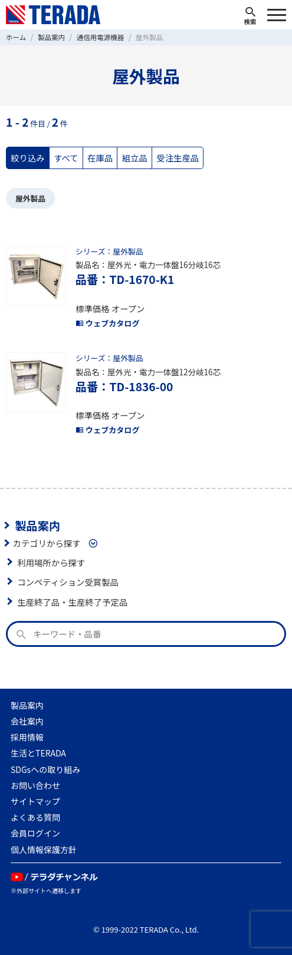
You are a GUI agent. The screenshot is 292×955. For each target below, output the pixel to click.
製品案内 (37, 525)
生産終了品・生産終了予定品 (72, 602)
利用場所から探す (51, 562)
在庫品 (100, 157)
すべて (66, 157)
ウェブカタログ (108, 323)
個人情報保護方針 (44, 849)
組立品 (134, 157)
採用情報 (27, 737)
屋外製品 (30, 198)
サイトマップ (35, 801)
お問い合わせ (35, 785)
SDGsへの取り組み (45, 769)
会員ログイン (35, 833)
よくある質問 (35, 817)
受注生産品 (177, 157)
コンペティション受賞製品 (68, 582)
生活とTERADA (38, 753)
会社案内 (27, 721)
